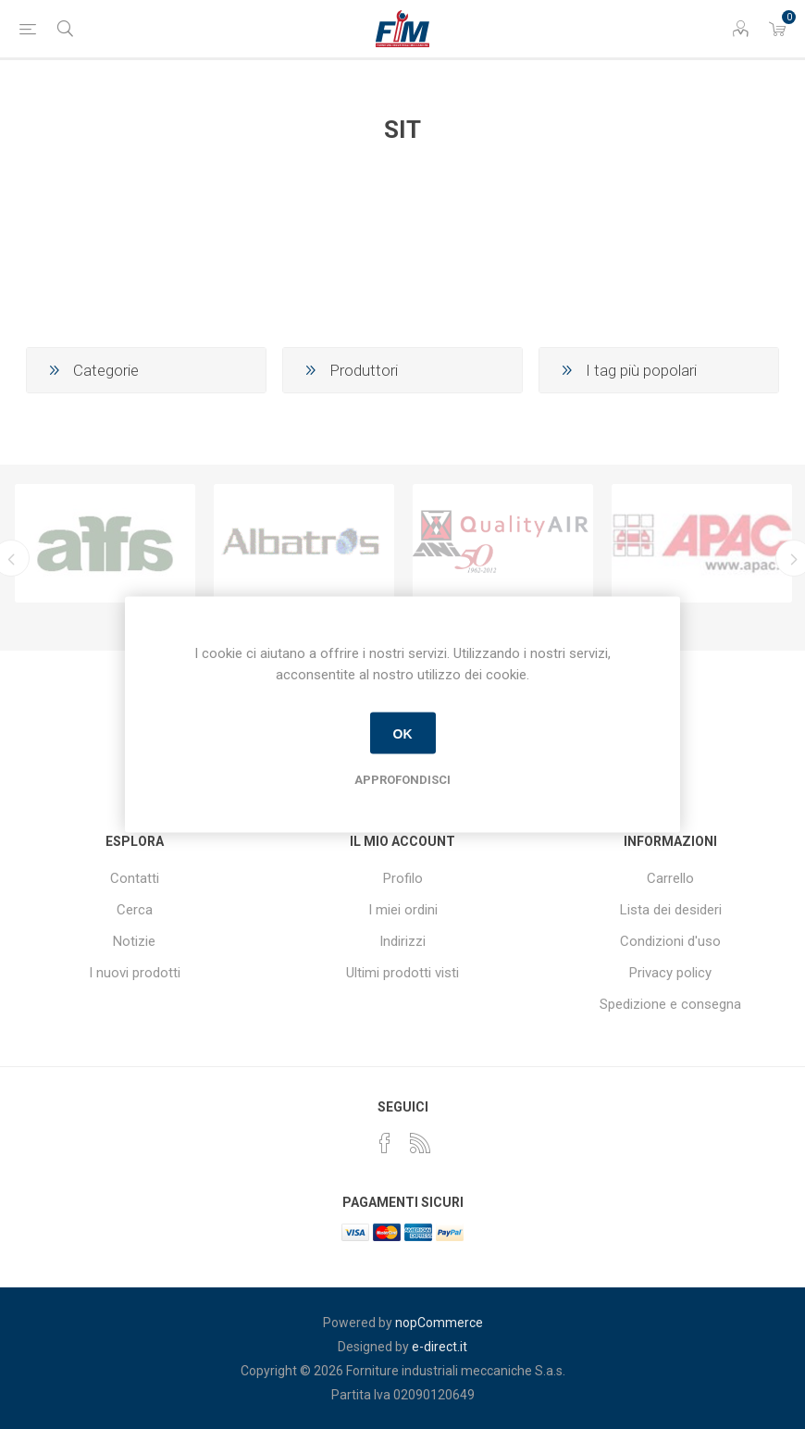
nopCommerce (439, 1322)
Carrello (670, 878)
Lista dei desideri (671, 909)
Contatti (134, 878)
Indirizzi (402, 941)
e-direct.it (439, 1346)
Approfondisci (402, 780)
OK (403, 733)
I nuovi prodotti (134, 972)
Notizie (134, 941)
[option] (105, 543)
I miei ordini (403, 909)
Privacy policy (670, 972)
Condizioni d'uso (670, 941)
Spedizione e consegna (670, 1004)
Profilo (403, 878)
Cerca (135, 909)
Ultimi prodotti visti (402, 972)
